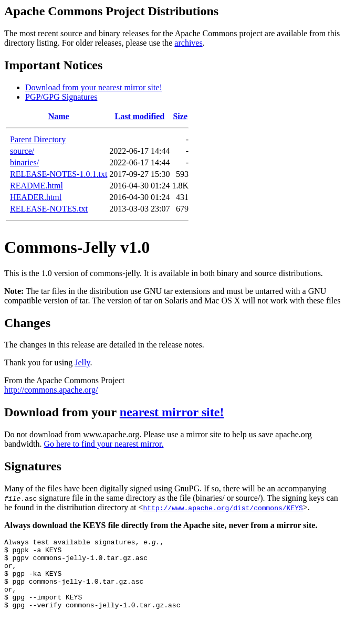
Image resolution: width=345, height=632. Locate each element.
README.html (36, 185)
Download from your (62, 412)
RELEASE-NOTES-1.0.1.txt (58, 174)
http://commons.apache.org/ (51, 389)
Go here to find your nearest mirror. (104, 443)
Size (180, 116)
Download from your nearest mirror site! (93, 87)
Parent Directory (38, 139)
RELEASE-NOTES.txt (49, 208)
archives (188, 42)
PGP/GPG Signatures (61, 96)
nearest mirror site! (172, 412)
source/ (22, 150)
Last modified (140, 116)
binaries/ (24, 162)
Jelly (82, 362)
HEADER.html (35, 197)
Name (58, 116)
